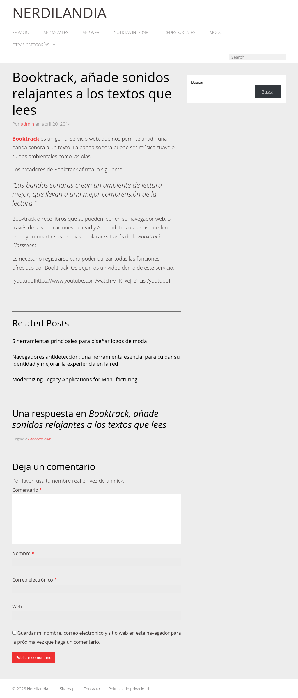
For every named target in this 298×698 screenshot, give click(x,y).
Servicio (20, 33)
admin (27, 124)
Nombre (23, 553)
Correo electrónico (34, 580)
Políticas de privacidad (129, 689)
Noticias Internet (132, 33)
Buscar (197, 82)
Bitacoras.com (39, 439)
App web (91, 33)
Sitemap (67, 689)
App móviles (56, 33)
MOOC (217, 33)
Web (17, 606)
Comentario (27, 490)
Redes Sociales (181, 33)
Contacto (91, 689)
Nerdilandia (37, 689)
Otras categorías (33, 45)
